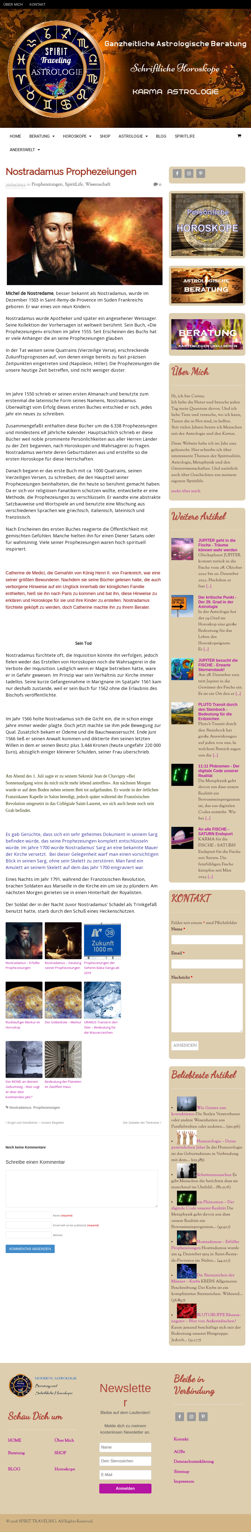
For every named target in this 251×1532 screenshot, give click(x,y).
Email (178, 953)
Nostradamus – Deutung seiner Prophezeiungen (63, 965)
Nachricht (181, 978)
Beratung (16, 1453)
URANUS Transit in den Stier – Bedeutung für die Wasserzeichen (101, 1027)
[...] (208, 586)
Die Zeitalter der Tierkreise (142, 1122)
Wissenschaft (97, 185)
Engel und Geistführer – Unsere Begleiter (35, 1122)
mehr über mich (186, 491)
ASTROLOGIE (131, 136)
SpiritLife (74, 185)
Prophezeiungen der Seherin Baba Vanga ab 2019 (101, 968)
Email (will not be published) (76, 1225)
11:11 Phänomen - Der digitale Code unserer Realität (218, 771)
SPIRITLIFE (185, 136)
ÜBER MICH (13, 4)
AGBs (179, 1452)
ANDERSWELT (22, 149)
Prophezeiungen (47, 185)
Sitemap (181, 1472)
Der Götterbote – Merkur (63, 1022)
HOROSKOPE (75, 136)
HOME (15, 136)
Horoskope (65, 1469)
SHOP (105, 136)
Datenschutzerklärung (194, 1462)
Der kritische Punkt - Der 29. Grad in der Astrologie (217, 602)
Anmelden (125, 1488)
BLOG (161, 136)
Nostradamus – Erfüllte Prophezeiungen (23, 965)
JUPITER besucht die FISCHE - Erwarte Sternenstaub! (218, 665)
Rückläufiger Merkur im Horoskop (23, 1025)
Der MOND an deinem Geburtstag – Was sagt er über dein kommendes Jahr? (22, 1089)
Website (58, 1235)
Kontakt (181, 1439)
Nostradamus (20, 1107)
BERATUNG (39, 136)
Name (63, 1215)
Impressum (184, 1482)
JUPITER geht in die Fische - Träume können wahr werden (217, 545)
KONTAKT (38, 4)
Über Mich (190, 371)
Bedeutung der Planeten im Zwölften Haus (63, 1084)
